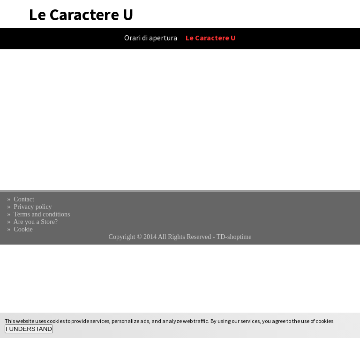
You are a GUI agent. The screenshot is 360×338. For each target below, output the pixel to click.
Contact (24, 199)
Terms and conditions (42, 214)
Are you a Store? (36, 221)
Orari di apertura (150, 37)
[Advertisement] (180, 119)
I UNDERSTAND (29, 328)
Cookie (23, 229)
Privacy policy (33, 206)
